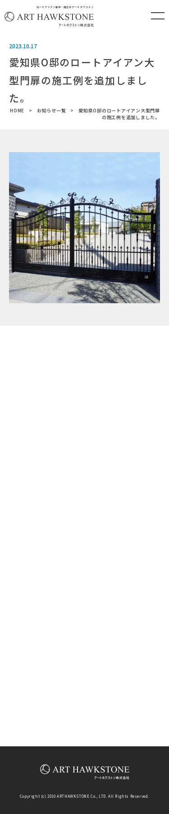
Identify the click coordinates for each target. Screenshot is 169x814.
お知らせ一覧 (51, 110)
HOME (17, 110)
